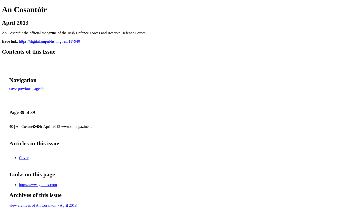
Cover (24, 158)
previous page (29, 88)
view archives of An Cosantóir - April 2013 (43, 205)
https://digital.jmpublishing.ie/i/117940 (49, 41)
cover (13, 88)
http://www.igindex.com (38, 185)
